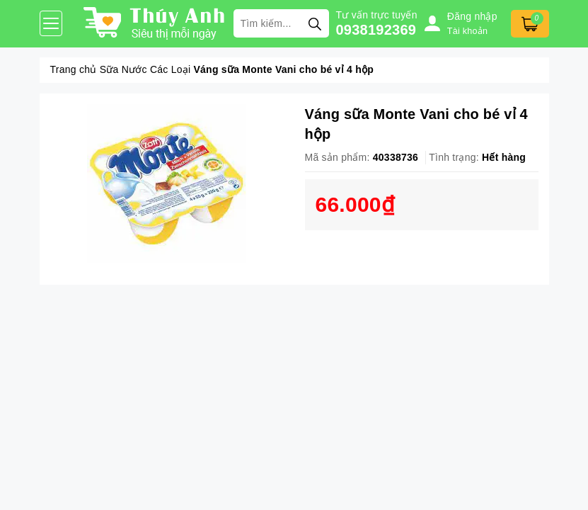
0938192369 (376, 30)
